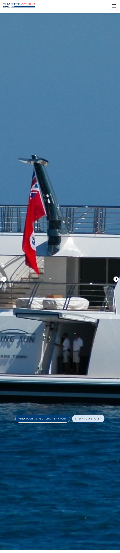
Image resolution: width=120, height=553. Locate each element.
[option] (60, 276)
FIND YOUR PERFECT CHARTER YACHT (42, 418)
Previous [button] (4, 279)
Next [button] (116, 279)
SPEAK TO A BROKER (88, 418)
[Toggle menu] (114, 6)
